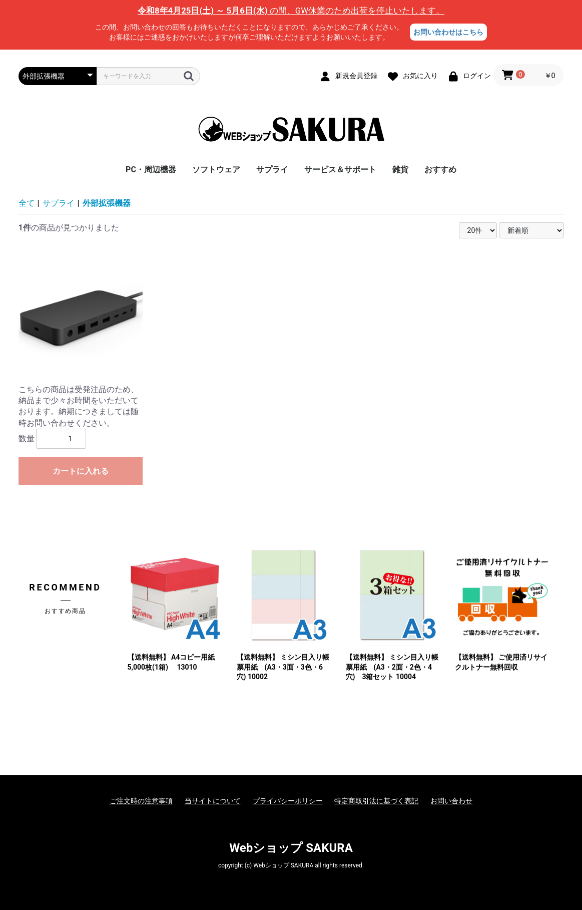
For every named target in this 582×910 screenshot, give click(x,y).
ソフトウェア (216, 169)
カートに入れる (81, 471)
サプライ (272, 169)
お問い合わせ (451, 801)
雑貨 (400, 169)
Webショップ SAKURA (291, 848)
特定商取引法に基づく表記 (376, 801)
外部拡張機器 (107, 203)
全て (27, 203)
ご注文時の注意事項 (141, 801)
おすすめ (440, 169)
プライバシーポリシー (288, 801)
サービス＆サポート (340, 169)
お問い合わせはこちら (448, 32)
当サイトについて (213, 801)
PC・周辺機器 (151, 169)
